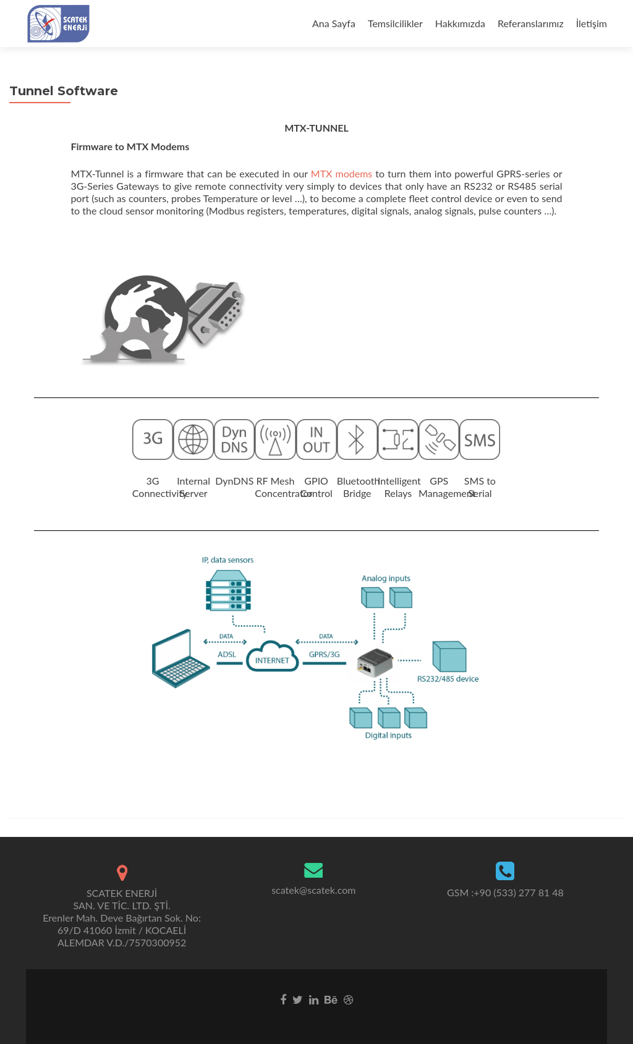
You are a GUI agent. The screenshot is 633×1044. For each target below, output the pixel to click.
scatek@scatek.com (313, 890)
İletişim (591, 23)
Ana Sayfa (333, 23)
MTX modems (343, 173)
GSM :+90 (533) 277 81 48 (505, 892)
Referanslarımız (531, 23)
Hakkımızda (460, 23)
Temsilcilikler (395, 23)
